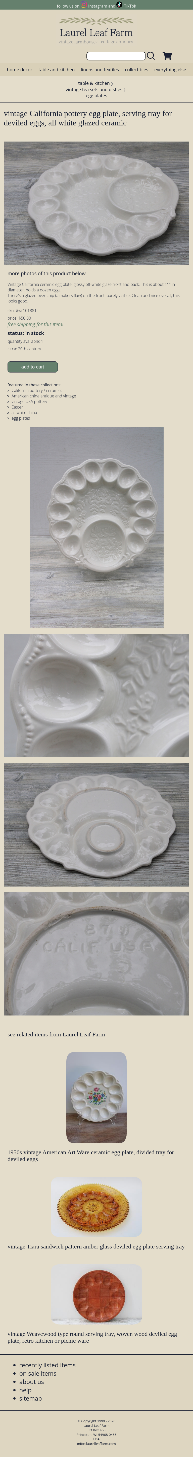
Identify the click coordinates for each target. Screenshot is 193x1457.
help (25, 1390)
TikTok (130, 6)
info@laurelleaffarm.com (96, 1443)
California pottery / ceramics (37, 390)
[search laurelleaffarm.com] (152, 56)
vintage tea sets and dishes (94, 89)
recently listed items (47, 1365)
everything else (170, 69)
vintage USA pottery (29, 401)
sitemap (30, 1398)
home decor (19, 69)
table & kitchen (94, 83)
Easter (17, 407)
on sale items (38, 1373)
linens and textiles (100, 69)
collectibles (136, 69)
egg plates (96, 95)
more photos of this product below (46, 273)
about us (31, 1381)
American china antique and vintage (44, 396)
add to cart (32, 366)
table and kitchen (56, 69)
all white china (24, 412)
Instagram (97, 6)
